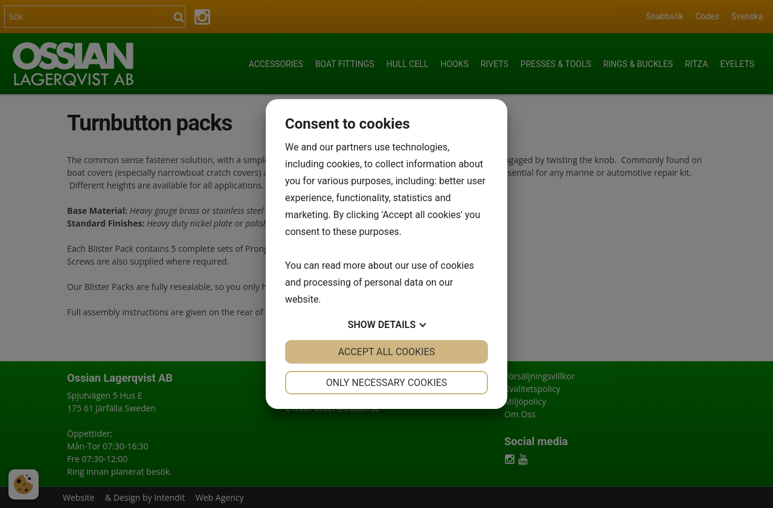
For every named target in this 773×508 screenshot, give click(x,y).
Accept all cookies (386, 352)
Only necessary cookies (386, 382)
